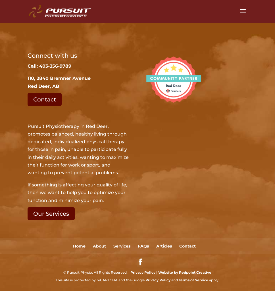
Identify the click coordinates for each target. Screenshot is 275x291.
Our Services (51, 213)
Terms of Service (193, 280)
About (99, 246)
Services (121, 246)
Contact (44, 99)
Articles (164, 246)
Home (79, 246)
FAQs (143, 246)
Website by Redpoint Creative (184, 272)
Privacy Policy (142, 272)
